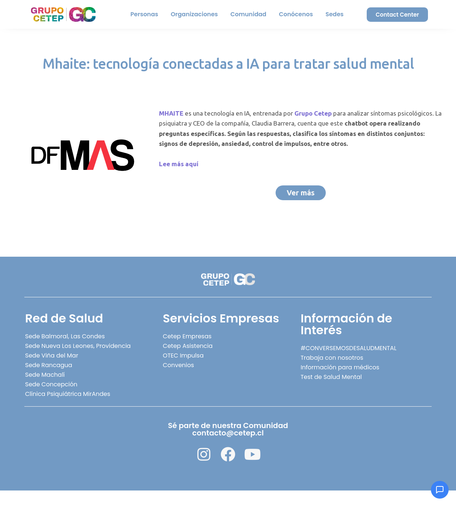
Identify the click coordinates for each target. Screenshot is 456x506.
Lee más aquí (178, 163)
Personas (144, 14)
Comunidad (248, 14)
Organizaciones (194, 14)
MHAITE (171, 113)
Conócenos (296, 14)
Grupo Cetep (313, 113)
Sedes (334, 14)
